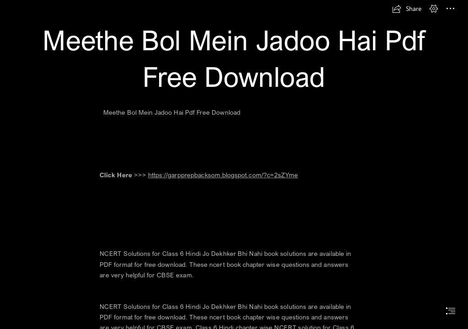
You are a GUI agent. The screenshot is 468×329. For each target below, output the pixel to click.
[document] (234, 164)
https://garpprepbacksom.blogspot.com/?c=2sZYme (223, 175)
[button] (406, 8)
